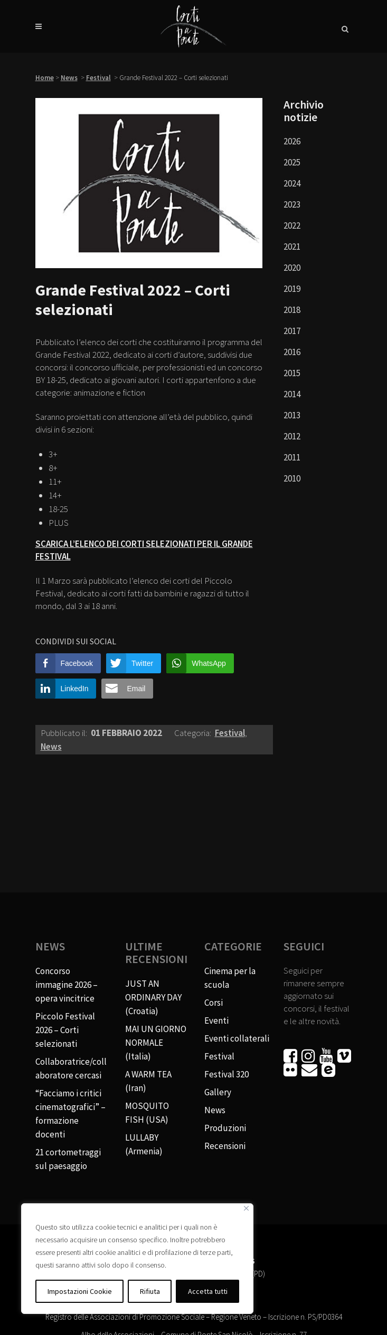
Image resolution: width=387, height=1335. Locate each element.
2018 (292, 310)
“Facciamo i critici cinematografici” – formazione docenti (70, 1113)
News (69, 77)
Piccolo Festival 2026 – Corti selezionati (65, 1029)
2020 (292, 267)
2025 (292, 162)
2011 (292, 457)
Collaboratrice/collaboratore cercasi (71, 1068)
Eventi (216, 1020)
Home (44, 77)
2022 (292, 225)
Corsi (213, 1002)
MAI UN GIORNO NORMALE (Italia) (155, 1042)
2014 (292, 394)
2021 (292, 246)
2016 (292, 352)
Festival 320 (226, 1074)
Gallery (217, 1092)
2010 (292, 478)
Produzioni (225, 1128)
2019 (292, 289)
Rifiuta (150, 1291)
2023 (292, 204)
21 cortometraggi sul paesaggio (68, 1159)
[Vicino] (246, 1208)
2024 (292, 183)
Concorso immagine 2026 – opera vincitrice (66, 984)
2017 (292, 331)
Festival (98, 77)
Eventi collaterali (236, 1038)
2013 (292, 415)
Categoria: (193, 733)
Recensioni (225, 1146)
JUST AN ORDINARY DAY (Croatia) (153, 997)
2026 (292, 141)
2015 (292, 373)
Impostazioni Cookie (80, 1291)
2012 (292, 436)
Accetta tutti (208, 1291)
